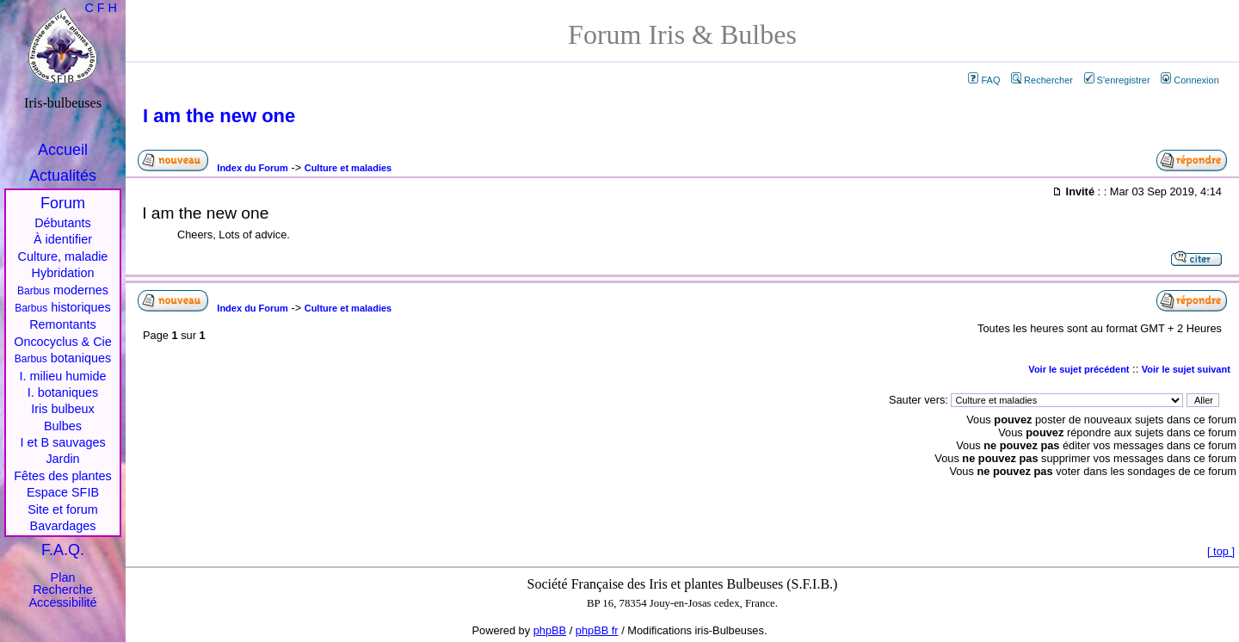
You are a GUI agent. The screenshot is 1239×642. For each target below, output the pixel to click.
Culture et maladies (348, 168)
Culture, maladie (63, 256)
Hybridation (63, 273)
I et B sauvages (62, 442)
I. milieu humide (63, 376)
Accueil (63, 149)
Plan (63, 577)
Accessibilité (62, 602)
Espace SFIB (63, 492)
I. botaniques (63, 392)
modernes (62, 290)
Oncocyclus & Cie (63, 342)
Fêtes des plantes (63, 476)
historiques (63, 307)
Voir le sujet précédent (1078, 369)
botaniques (63, 358)
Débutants (62, 223)
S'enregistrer (1117, 80)
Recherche (63, 589)
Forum (62, 203)
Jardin (62, 459)
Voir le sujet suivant (1186, 369)
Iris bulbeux (63, 409)
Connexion (1190, 80)
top (1221, 551)
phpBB (549, 630)
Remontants (62, 324)
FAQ (984, 80)
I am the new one (219, 116)
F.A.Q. (62, 550)
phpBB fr (597, 630)
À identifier (63, 239)
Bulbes (63, 426)
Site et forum (63, 509)
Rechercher (1042, 80)
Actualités (62, 175)
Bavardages (63, 526)
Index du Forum (252, 168)
